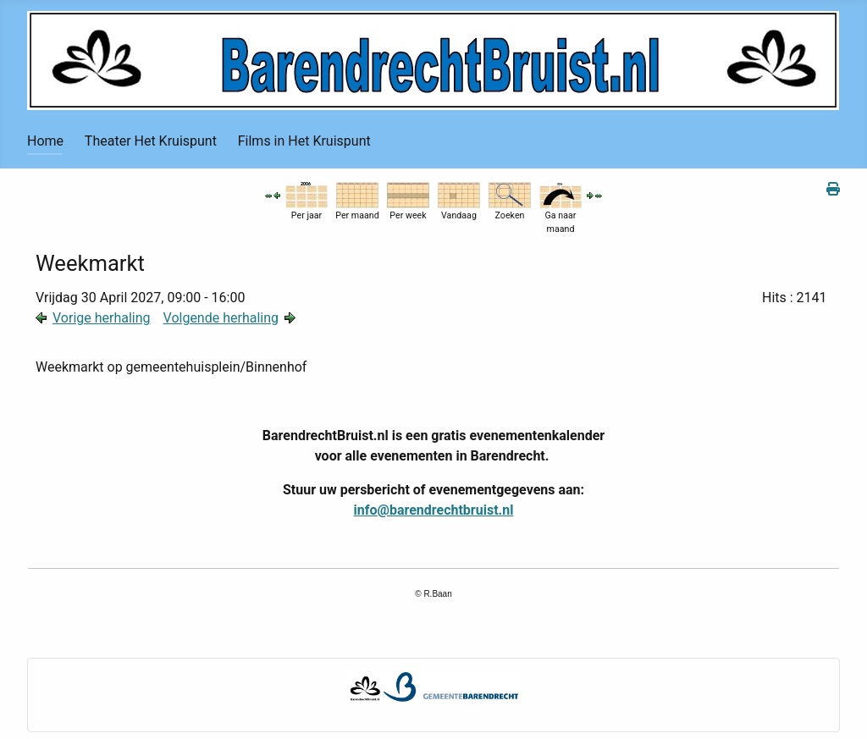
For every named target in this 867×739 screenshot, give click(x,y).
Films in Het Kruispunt (304, 141)
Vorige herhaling (101, 318)
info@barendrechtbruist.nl (434, 510)
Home (45, 141)
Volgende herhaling (221, 318)
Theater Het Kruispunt (151, 141)
